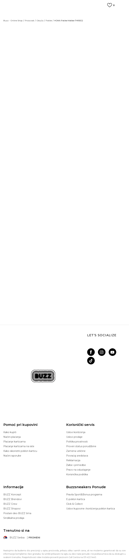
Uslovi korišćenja (75, 417)
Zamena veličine (75, 436)
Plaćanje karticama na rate (18, 431)
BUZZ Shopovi (11, 494)
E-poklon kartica (75, 484)
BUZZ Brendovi (12, 484)
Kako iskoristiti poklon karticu (20, 436)
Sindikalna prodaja (13, 503)
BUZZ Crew (10, 489)
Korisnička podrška (77, 460)
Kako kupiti (9, 417)
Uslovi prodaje (74, 422)
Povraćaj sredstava (77, 441)
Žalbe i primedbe (76, 450)
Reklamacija (73, 445)
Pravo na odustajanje (78, 455)
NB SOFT (74, 550)
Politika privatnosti (77, 427)
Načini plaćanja (12, 422)
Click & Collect (74, 489)
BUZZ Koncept (12, 480)
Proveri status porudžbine (81, 431)
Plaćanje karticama (14, 427)
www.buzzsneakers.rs (47, 550)
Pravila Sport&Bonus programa (84, 480)
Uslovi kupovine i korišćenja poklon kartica (90, 494)
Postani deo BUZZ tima (17, 498)
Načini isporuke (12, 441)
